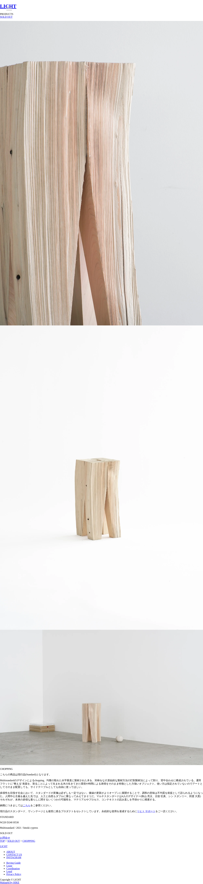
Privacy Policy (13, 874)
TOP (2, 841)
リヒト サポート (146, 811)
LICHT (3, 846)
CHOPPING (29, 841)
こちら (26, 805)
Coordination (13, 868)
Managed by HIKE (9, 882)
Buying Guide (13, 862)
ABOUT (10, 851)
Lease (9, 865)
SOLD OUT (6, 17)
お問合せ (5, 837)
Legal (9, 871)
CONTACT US (14, 854)
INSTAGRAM (13, 857)
